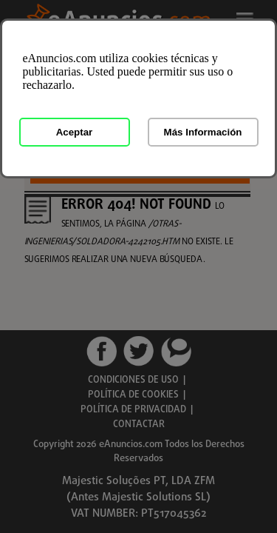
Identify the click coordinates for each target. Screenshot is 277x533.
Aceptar (74, 132)
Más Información (203, 132)
